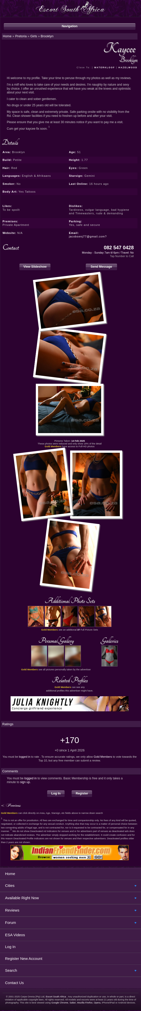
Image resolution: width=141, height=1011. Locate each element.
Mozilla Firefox (85, 1002)
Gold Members (103, 756)
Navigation (70, 26)
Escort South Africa (56, 996)
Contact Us (14, 983)
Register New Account (23, 958)
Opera (97, 1002)
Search (11, 970)
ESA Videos (15, 935)
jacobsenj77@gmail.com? (88, 236)
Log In (56, 793)
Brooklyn (47, 36)
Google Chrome (59, 1002)
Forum (10, 922)
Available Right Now (22, 898)
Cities (10, 885)
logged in (24, 756)
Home (10, 873)
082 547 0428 (119, 247)
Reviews (12, 910)
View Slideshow (35, 266)
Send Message (101, 266)
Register (82, 793)
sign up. (25, 782)
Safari (73, 1002)
